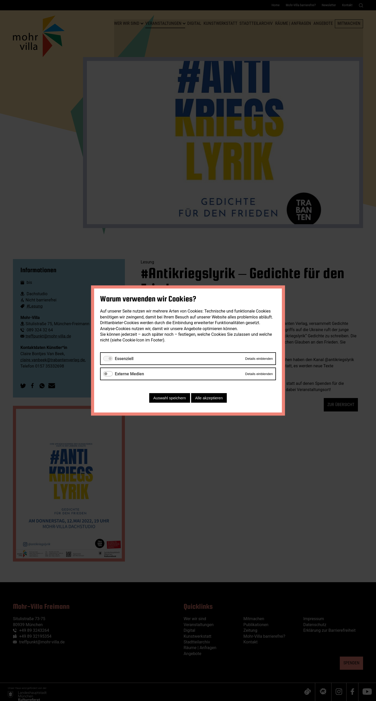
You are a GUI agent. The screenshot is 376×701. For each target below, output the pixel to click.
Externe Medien (129, 373)
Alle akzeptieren (209, 398)
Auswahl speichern (169, 398)
